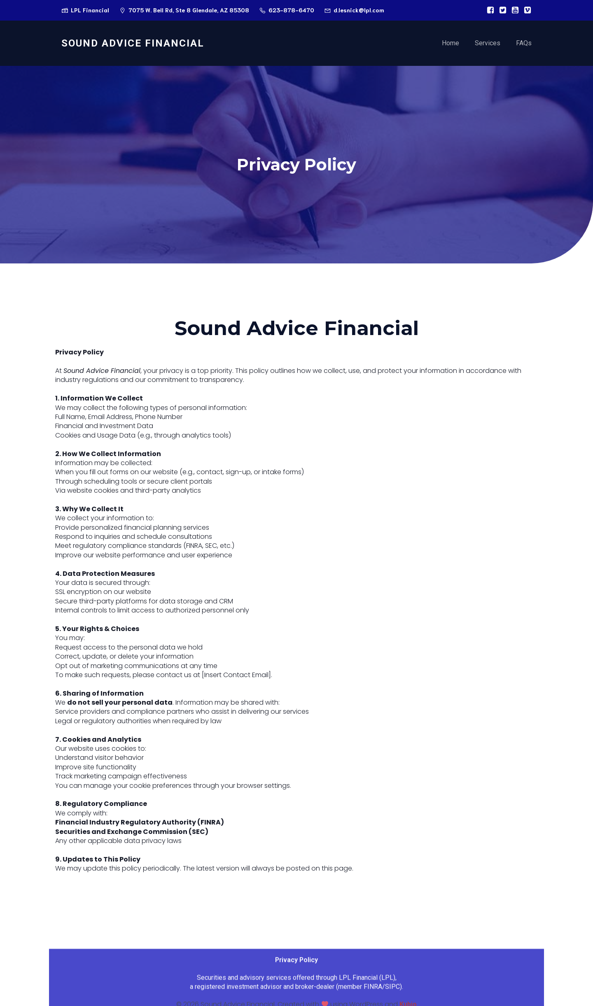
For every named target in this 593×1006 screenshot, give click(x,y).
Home (450, 43)
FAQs (524, 43)
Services (487, 43)
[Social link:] (488, 10)
